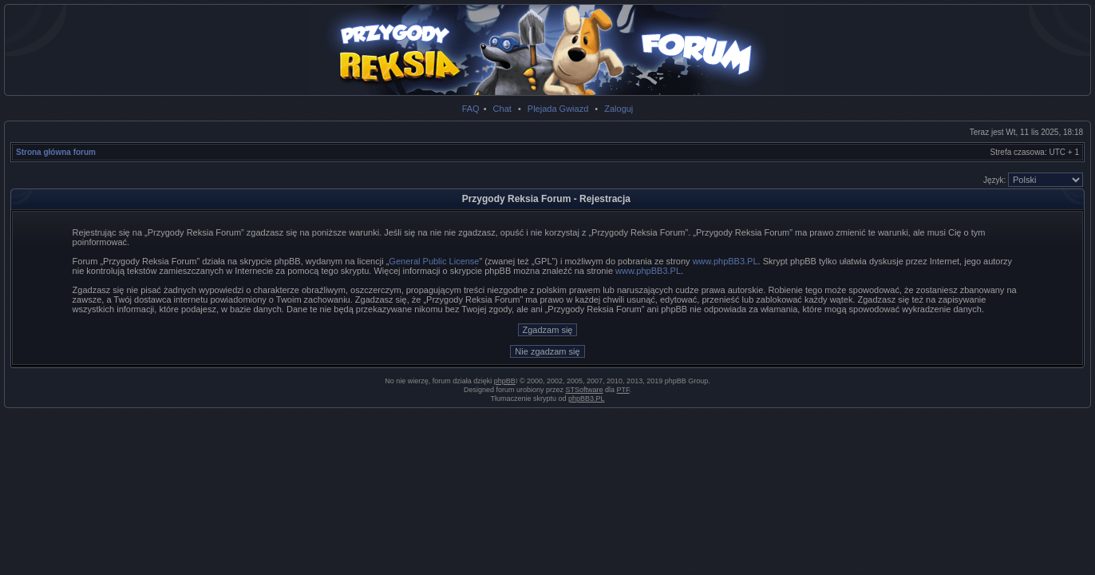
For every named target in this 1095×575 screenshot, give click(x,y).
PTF (623, 390)
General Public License (434, 261)
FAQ (471, 108)
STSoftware (584, 390)
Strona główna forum (56, 152)
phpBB (505, 381)
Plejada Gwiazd (558, 108)
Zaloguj (618, 108)
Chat (502, 108)
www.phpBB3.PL (725, 261)
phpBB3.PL (586, 398)
